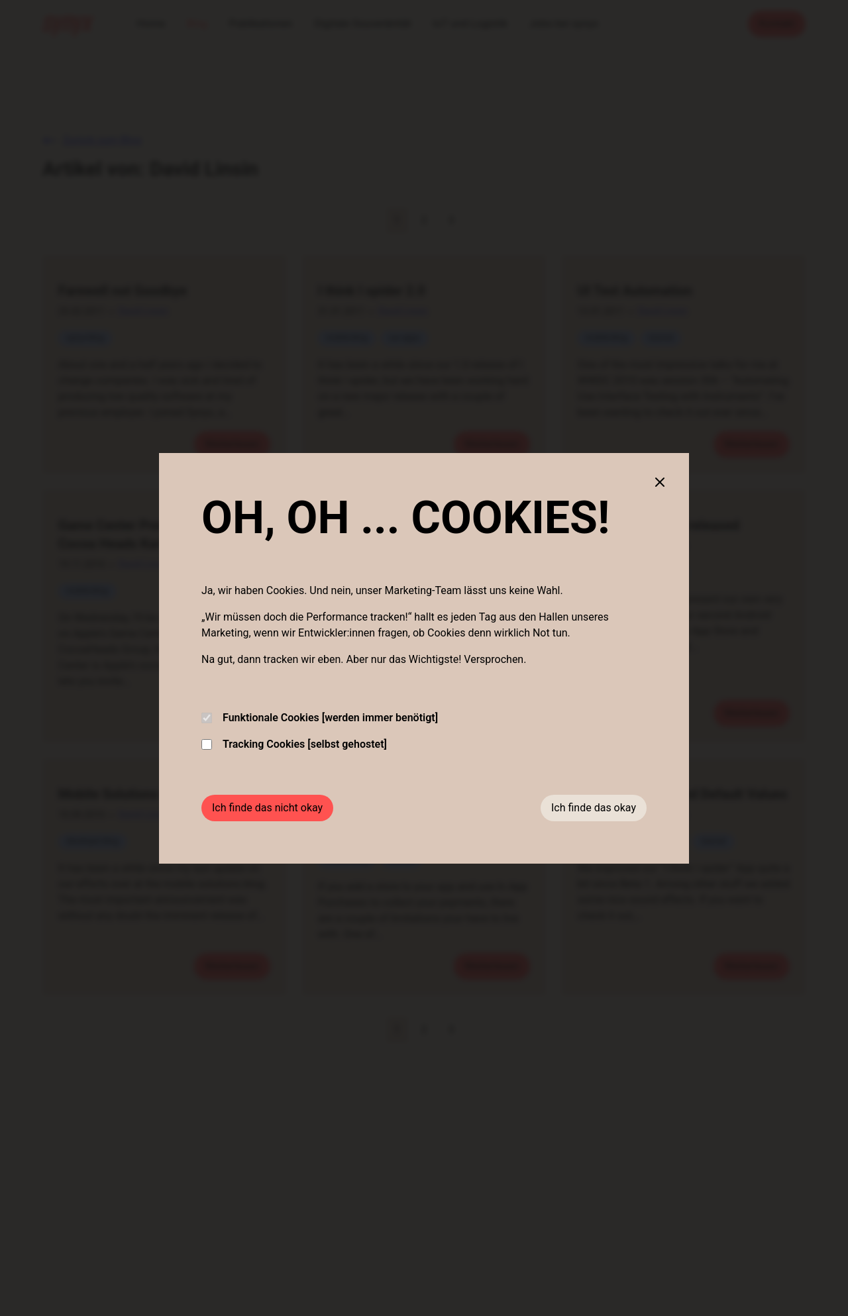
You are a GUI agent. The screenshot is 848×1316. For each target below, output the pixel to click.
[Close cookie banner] (660, 482)
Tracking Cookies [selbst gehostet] (294, 744)
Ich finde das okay (593, 807)
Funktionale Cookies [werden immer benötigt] (319, 717)
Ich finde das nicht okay (267, 807)
